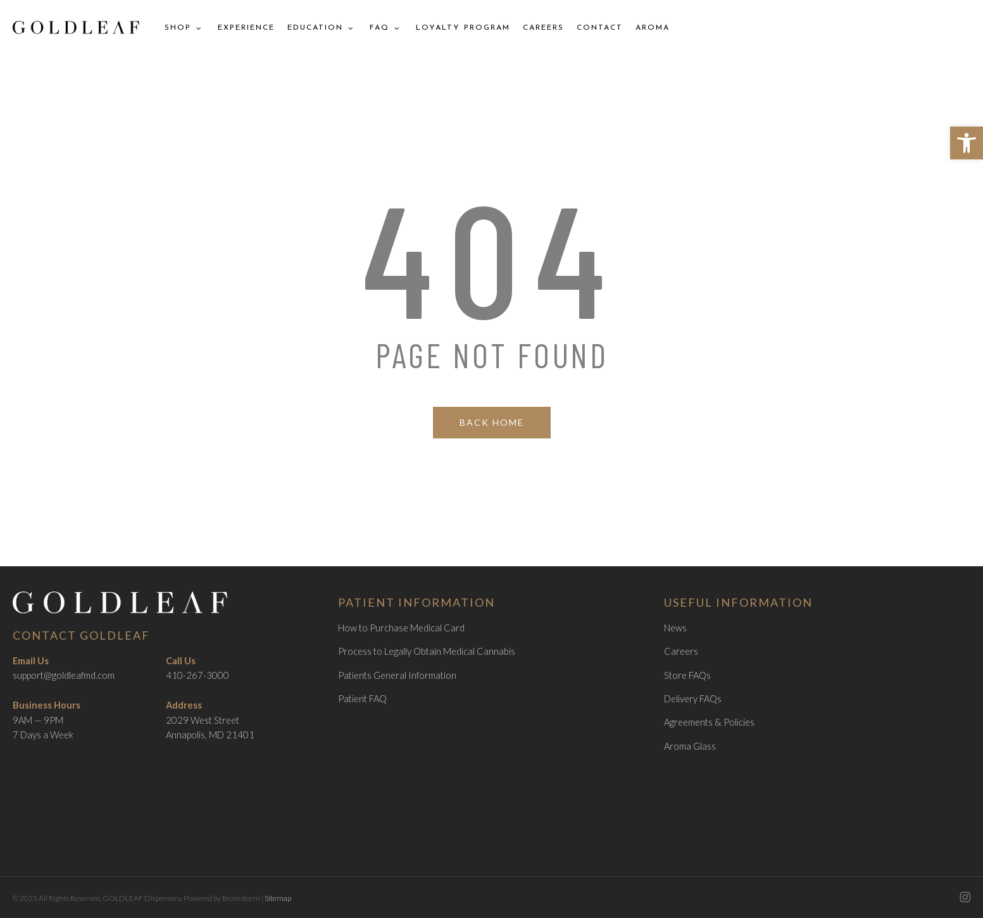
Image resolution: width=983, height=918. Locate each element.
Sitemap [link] (278, 898)
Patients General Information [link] (397, 675)
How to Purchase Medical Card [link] (401, 628)
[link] (966, 143)
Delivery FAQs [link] (693, 698)
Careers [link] (681, 651)
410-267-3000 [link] (197, 675)
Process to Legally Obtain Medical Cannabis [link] (426, 651)
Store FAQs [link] (687, 675)
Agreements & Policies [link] (709, 722)
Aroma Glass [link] (690, 746)
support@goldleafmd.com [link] (64, 675)
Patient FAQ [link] (362, 698)
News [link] (675, 628)
